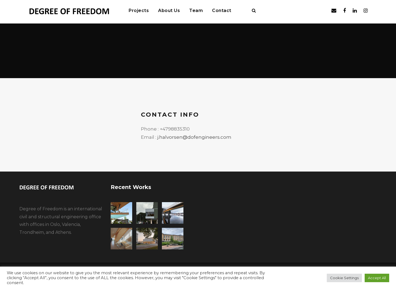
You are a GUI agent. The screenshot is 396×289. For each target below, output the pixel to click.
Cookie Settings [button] (344, 278)
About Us (169, 10)
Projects (139, 10)
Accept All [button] (377, 278)
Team (196, 10)
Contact (221, 10)
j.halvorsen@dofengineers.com (194, 137)
